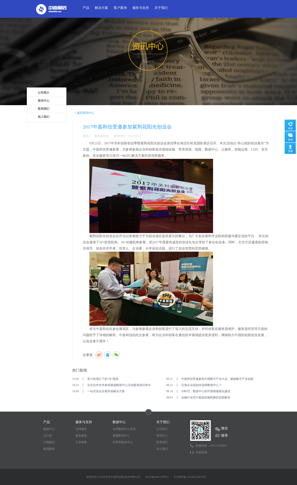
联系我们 (43, 108)
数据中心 (49, 429)
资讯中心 (43, 100)
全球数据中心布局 (124, 429)
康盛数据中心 (121, 435)
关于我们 (161, 7)
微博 (224, 435)
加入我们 (43, 116)
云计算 (47, 435)
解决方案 (101, 7)
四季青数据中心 (123, 442)
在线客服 (201, 452)
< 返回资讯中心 (84, 112)
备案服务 (81, 435)
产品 (86, 7)
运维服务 (81, 429)
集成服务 (49, 448)
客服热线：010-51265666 (211, 445)
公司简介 (43, 92)
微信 (224, 428)
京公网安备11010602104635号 (189, 477)
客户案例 (120, 7)
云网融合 (49, 442)
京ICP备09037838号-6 (157, 477)
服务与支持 (140, 7)
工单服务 (81, 442)
